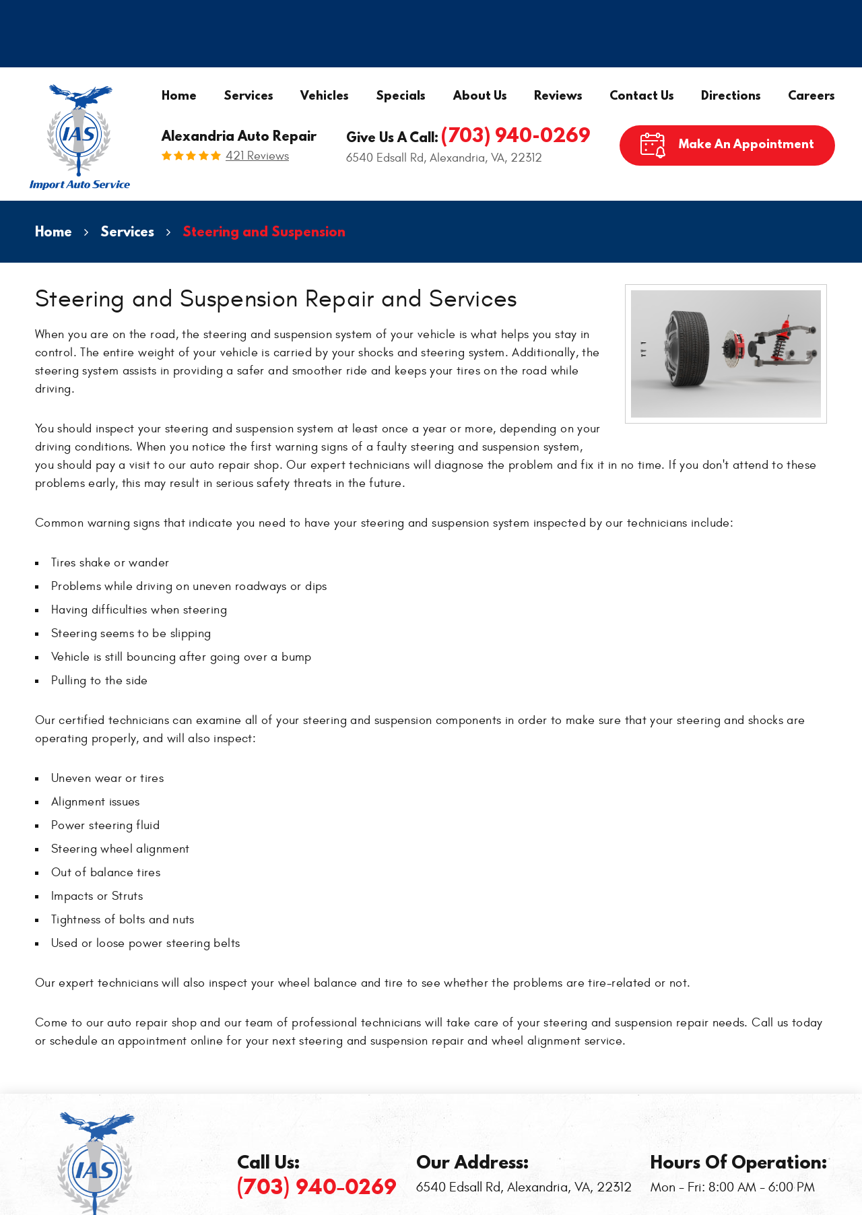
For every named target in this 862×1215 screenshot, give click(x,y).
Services (248, 95)
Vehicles (324, 95)
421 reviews (257, 156)
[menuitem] (179, 95)
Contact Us (641, 95)
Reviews (558, 95)
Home (179, 95)
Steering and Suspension (264, 231)
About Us (480, 95)
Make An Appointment (746, 143)
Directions (731, 95)
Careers (811, 95)
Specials (401, 95)
